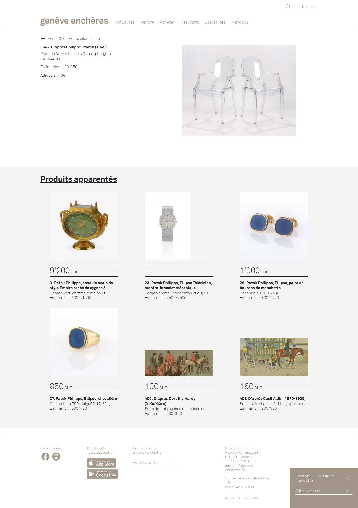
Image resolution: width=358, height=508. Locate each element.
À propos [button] (240, 21)
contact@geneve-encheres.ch (240, 467)
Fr (296, 6)
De (304, 6)
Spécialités (215, 21)
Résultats (190, 21)
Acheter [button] (167, 21)
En (313, 6)
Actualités (125, 21)
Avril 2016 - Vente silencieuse (70, 38)
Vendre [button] (147, 21)
